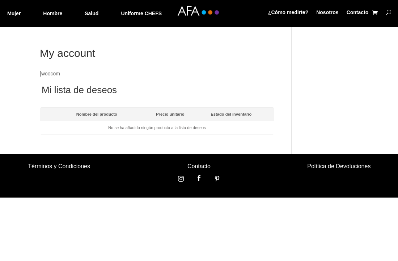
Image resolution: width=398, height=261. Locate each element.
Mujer (14, 13)
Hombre (52, 13)
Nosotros (327, 12)
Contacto (358, 12)
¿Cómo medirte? (288, 12)
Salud (91, 13)
